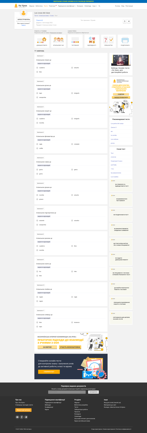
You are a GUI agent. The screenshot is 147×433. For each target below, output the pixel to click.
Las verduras (114, 139)
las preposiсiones (116, 173)
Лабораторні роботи (81, 409)
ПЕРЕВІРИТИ (93, 392)
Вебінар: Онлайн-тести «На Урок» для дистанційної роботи (120, 70)
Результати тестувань (56, 32)
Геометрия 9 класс (116, 161)
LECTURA (113, 165)
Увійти (23, 25)
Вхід (123, 6)
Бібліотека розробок (81, 405)
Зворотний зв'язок (23, 410)
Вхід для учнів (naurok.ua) (112, 402)
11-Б (112, 169)
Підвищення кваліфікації (67, 6)
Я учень (117, 6)
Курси (47, 409)
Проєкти (77, 412)
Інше (94, 6)
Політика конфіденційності (123, 429)
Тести (46, 6)
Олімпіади (77, 416)
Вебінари (48, 405)
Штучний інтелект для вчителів (84, 418)
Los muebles (114, 177)
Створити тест (49, 372)
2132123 (113, 157)
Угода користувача (96, 429)
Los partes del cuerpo (117, 123)
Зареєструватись (24, 19)
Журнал (31, 6)
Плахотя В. (39, 20)
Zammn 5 (113, 127)
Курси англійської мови (82, 421)
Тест (112, 153)
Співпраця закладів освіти (24, 405)
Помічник (53, 6)
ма (111, 131)
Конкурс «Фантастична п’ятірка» (114, 407)
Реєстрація (129, 6)
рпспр (112, 143)
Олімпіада (87, 6)
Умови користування (109, 429)
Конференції (49, 407)
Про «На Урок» (20, 402)
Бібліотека (39, 6)
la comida (114, 135)
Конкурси (80, 6)
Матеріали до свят (110, 405)
